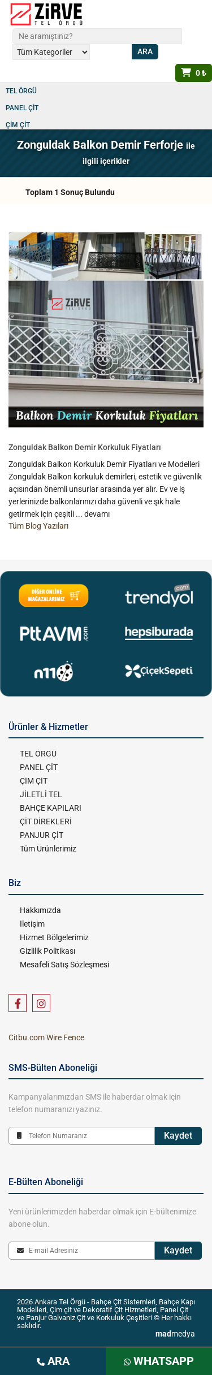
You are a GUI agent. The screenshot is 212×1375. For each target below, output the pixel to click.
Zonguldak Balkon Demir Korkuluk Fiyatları (84, 447)
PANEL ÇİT (22, 108)
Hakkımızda (40, 910)
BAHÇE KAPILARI (50, 808)
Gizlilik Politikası (47, 951)
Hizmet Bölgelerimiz (54, 937)
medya (175, 1333)
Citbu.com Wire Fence (46, 1037)
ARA (53, 1361)
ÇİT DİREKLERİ (46, 821)
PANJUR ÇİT (41, 835)
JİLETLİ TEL (41, 794)
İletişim (32, 924)
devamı (97, 513)
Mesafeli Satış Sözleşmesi (64, 964)
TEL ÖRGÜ (21, 91)
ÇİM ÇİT (18, 125)
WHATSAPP (159, 1361)
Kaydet (178, 1135)
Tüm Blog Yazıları (38, 525)
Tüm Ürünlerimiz (48, 849)
